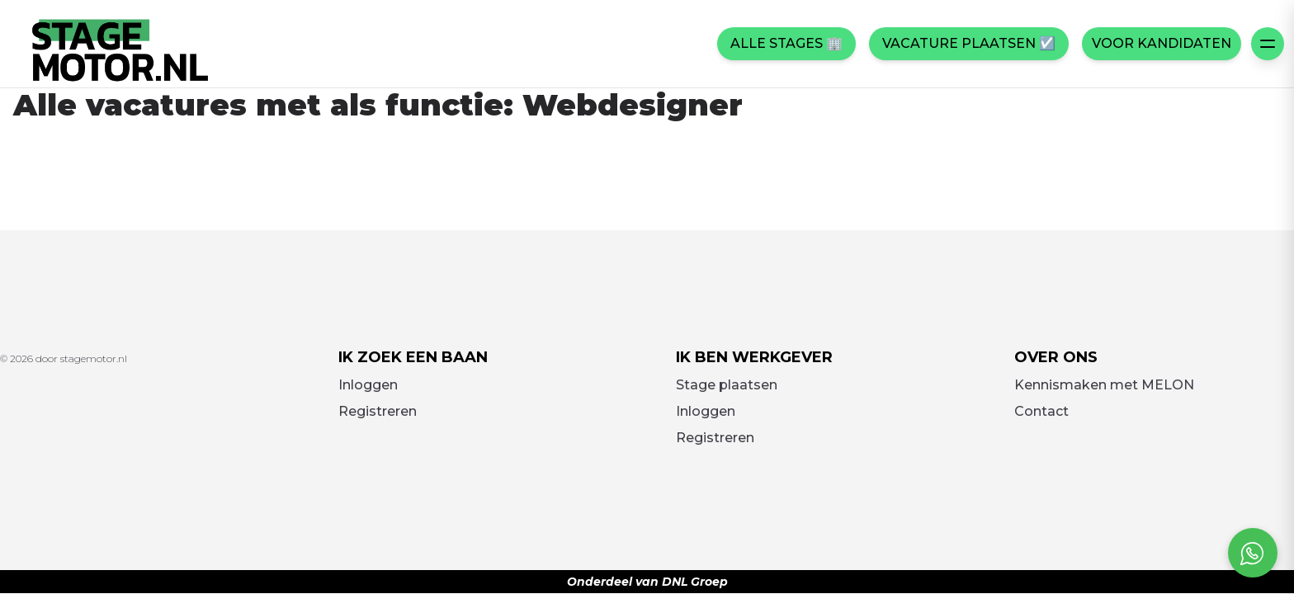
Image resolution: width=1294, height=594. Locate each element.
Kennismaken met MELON (1104, 385)
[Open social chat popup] (1252, 553)
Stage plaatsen (726, 385)
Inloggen (368, 385)
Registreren (377, 411)
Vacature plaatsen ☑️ (969, 43)
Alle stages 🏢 (786, 43)
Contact (1041, 411)
